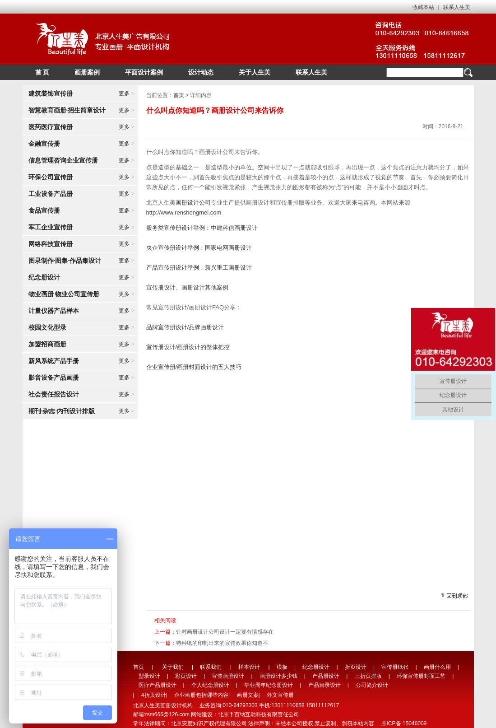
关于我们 (173, 667)
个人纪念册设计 (210, 685)
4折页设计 (153, 695)
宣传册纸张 (394, 667)
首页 (178, 95)
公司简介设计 (372, 685)
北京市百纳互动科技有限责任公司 (258, 714)
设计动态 (200, 72)
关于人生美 (254, 72)
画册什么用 (437, 667)
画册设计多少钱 (278, 676)
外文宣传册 (280, 695)
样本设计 (249, 667)
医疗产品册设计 (157, 685)
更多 (126, 93)
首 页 (42, 72)
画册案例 (87, 72)
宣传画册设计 (228, 676)
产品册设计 (325, 676)
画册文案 (248, 695)
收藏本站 (423, 7)
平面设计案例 (144, 72)
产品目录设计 (324, 685)
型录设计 (149, 676)
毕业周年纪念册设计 (268, 685)
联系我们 (211, 667)
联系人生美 (456, 7)
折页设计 (355, 667)
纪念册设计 (315, 667)
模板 (282, 667)
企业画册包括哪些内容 (201, 695)
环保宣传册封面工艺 (421, 676)
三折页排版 (368, 676)
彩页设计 (186, 676)
